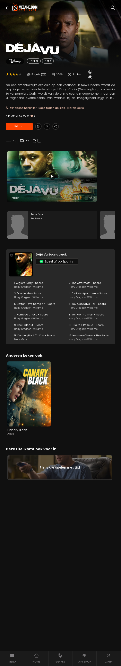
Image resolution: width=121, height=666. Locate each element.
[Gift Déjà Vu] (39, 126)
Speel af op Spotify (56, 264)
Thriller (33, 61)
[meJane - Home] (24, 7)
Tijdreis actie (75, 108)
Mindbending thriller (23, 108)
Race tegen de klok (51, 108)
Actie (48, 61)
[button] (6, 7)
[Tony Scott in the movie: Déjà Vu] (52, 227)
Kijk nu (19, 127)
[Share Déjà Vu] (58, 126)
